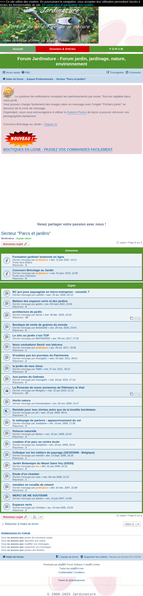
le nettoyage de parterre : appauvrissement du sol (46, 420)
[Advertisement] (71, 189)
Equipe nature (24, 238)
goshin (39, 304)
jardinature (42, 259)
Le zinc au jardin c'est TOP (30, 335)
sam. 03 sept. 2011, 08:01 (63, 358)
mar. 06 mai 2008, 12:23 (56, 477)
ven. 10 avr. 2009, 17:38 (62, 423)
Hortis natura (21, 400)
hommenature (43, 403)
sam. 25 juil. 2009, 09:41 (54, 412)
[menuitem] (25, 72)
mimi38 (39, 455)
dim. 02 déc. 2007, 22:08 (64, 487)
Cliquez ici (50, 124)
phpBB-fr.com (77, 568)
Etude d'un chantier (25, 474)
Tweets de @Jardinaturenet (71, 580)
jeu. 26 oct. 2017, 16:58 (63, 347)
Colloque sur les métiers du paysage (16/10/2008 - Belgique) (53, 452)
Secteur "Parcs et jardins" (26, 233)
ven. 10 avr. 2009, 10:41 (62, 444)
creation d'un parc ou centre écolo (36, 441)
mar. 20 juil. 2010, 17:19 (62, 379)
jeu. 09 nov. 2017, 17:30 (66, 338)
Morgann (40, 390)
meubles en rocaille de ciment (33, 484)
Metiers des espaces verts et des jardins (40, 301)
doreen (39, 498)
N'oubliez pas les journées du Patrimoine (40, 355)
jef (37, 412)
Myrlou (39, 434)
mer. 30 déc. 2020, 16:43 (58, 314)
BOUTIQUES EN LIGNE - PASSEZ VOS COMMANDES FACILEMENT (58, 149)
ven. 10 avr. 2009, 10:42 (58, 434)
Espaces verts (22, 504)
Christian (40, 507)
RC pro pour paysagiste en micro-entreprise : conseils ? (51, 292)
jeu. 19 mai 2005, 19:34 (60, 507)
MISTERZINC (43, 338)
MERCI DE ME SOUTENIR (30, 495)
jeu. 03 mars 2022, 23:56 (58, 304)
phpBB (61, 564)
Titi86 (39, 369)
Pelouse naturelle (24, 431)
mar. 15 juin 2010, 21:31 (61, 390)
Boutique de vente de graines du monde (39, 324)
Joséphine (41, 423)
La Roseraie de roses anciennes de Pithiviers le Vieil (48, 387)
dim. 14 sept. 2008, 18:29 (59, 455)
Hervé (39, 314)
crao (38, 477)
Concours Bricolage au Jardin (33, 270)
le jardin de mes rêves (27, 366)
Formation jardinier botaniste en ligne (38, 256)
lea (37, 466)
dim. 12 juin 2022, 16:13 (63, 259)
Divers (28, 262)
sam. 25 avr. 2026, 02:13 (59, 295)
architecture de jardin (27, 311)
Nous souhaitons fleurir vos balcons (37, 344)
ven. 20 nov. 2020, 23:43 (63, 327)
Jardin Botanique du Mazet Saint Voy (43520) (43, 463)
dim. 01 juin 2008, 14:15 (54, 466)
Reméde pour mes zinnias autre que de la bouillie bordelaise (53, 409)
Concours (30, 275)
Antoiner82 (41, 327)
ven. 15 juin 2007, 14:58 (58, 498)
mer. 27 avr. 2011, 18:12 (57, 369)
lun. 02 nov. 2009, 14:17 (66, 403)
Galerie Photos (77, 112)
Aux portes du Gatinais (28, 376)
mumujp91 (41, 358)
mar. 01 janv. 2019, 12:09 (64, 273)
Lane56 (40, 295)
